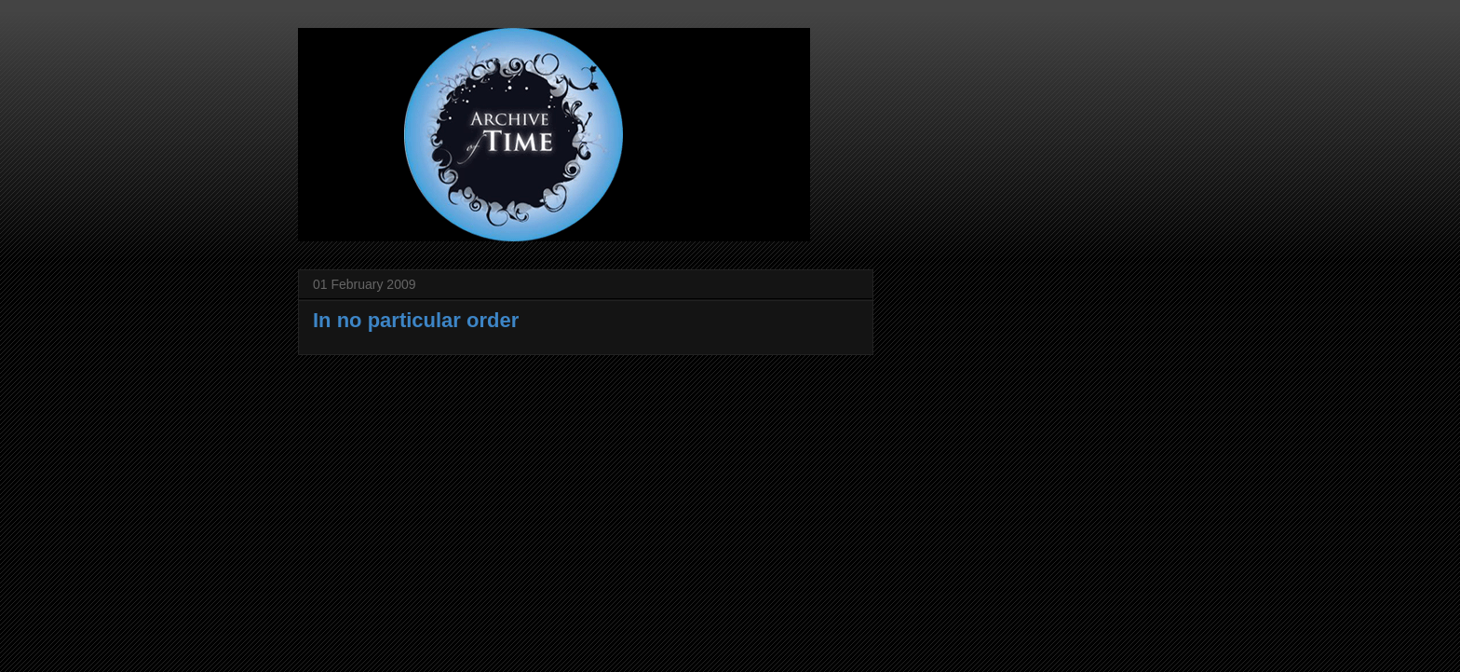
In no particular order (416, 320)
